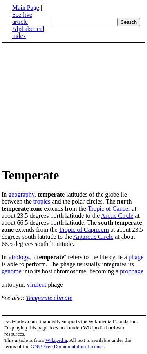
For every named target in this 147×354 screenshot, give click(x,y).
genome (12, 271)
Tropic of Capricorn (84, 229)
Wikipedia (56, 340)
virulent (36, 284)
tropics (42, 201)
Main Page (25, 7)
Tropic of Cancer (109, 208)
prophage (131, 271)
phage (136, 257)
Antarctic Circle (93, 236)
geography (21, 194)
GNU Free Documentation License (67, 346)
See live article (22, 18)
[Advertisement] (74, 105)
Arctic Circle (117, 215)
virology (18, 257)
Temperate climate (49, 297)
